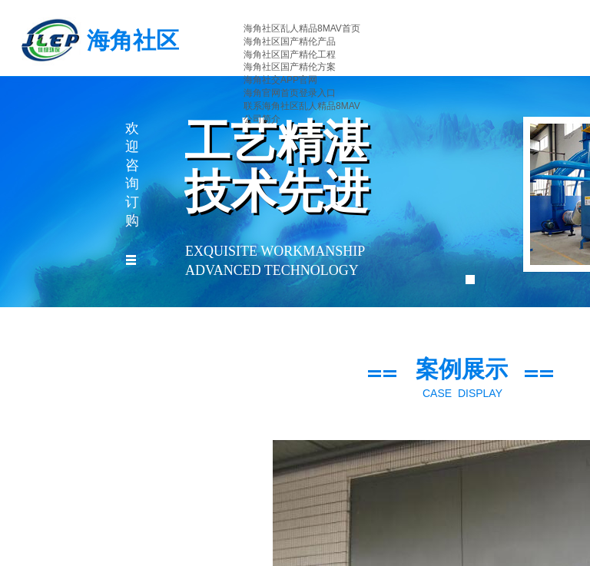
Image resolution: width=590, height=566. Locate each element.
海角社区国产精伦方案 (290, 66)
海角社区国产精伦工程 (290, 54)
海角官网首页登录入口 (290, 93)
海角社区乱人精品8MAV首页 (302, 28)
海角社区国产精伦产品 (290, 41)
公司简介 (262, 119)
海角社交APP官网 (280, 79)
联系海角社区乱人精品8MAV (302, 106)
